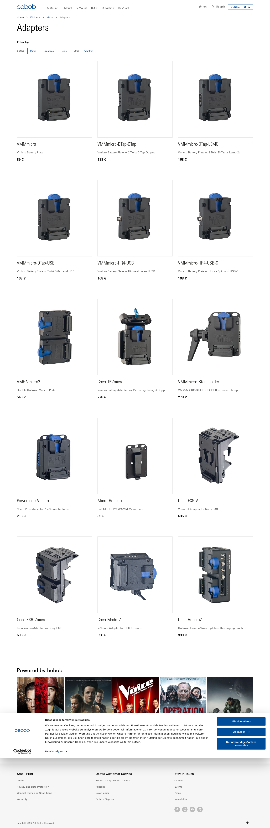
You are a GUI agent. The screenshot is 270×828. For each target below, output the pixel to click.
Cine (64, 50)
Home (20, 17)
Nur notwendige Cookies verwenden (241, 813)
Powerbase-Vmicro (35, 501)
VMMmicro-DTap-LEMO (201, 144)
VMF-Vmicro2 (30, 382)
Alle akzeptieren (241, 791)
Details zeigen (54, 821)
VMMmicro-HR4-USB (118, 263)
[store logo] (26, 7)
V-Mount (35, 17)
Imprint (21, 780)
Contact (178, 780)
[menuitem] (52, 8)
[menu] (135, 7)
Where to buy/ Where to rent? (113, 780)
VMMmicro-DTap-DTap (120, 144)
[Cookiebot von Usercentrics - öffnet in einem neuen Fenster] (22, 821)
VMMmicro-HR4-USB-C (201, 263)
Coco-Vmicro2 (191, 620)
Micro (49, 17)
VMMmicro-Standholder (202, 382)
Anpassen (241, 801)
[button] (204, 7)
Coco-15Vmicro (112, 382)
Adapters (88, 50)
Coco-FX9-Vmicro (33, 620)
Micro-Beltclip (111, 501)
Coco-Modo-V (110, 620)
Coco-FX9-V (189, 501)
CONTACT (236, 6)
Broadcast (49, 50)
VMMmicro (28, 144)
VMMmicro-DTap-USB (39, 263)
